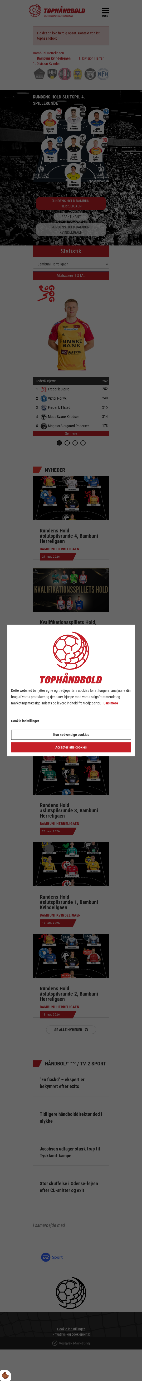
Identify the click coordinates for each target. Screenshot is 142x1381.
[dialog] (71, 690)
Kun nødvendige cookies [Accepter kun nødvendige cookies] (71, 735)
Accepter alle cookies (71, 747)
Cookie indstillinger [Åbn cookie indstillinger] (25, 721)
